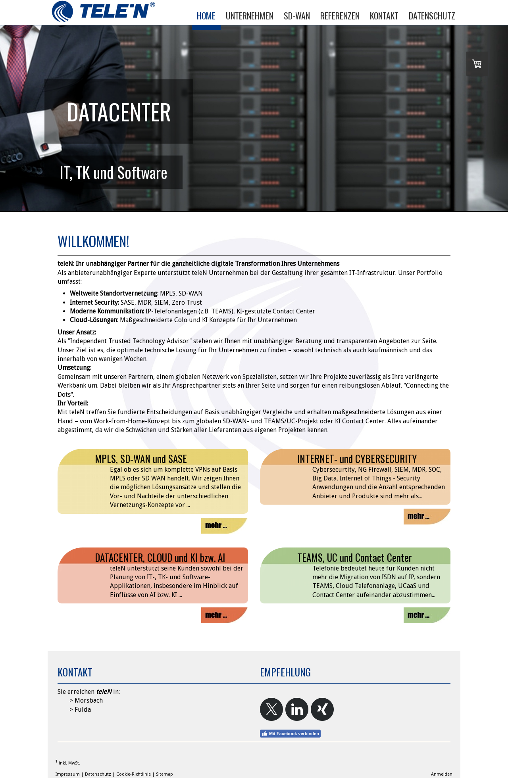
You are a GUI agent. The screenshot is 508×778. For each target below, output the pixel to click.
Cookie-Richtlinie (133, 774)
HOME (206, 15)
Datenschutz (98, 774)
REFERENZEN (340, 15)
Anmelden (441, 774)
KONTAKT (384, 15)
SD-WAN (297, 15)
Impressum (68, 774)
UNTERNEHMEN (249, 15)
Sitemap (164, 774)
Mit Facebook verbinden (290, 733)
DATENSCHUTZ (432, 15)
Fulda (83, 709)
